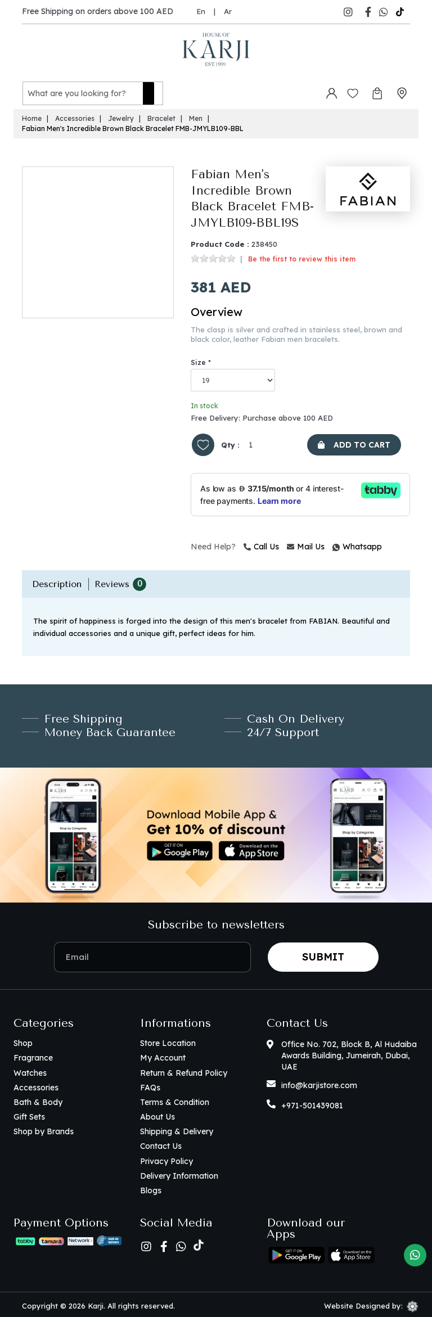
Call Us (261, 544)
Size (198, 359)
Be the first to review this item (302, 256)
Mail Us (306, 544)
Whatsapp (334, 544)
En (200, 11)
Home (32, 115)
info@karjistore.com (319, 1082)
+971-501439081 (312, 1103)
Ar (228, 11)
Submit (323, 953)
